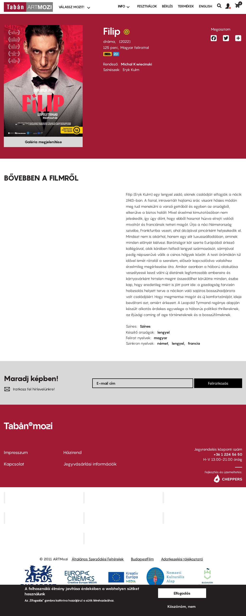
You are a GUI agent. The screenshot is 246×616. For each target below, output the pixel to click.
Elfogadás (182, 593)
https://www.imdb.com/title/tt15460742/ (107, 54)
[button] (230, 6)
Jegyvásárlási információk (90, 464)
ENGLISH (205, 6)
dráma (109, 41)
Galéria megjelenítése (43, 142)
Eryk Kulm (131, 69)
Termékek (186, 6)
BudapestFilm (142, 559)
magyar (160, 338)
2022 (124, 41)
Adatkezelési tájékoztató (182, 559)
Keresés (221, 5)
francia (194, 343)
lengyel (163, 332)
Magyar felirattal (134, 47)
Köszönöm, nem (181, 606)
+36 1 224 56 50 (228, 454)
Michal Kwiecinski (136, 64)
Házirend (72, 452)
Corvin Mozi (44, 497)
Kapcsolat (14, 464)
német (162, 343)
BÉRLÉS (167, 6)
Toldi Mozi (123, 538)
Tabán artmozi (203, 518)
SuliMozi (123, 518)
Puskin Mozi (44, 518)
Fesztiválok (147, 6)
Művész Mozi (203, 497)
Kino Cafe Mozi (123, 497)
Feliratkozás (218, 383)
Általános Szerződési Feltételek (98, 559)
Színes (145, 326)
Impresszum (16, 452)
